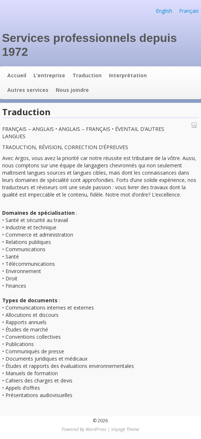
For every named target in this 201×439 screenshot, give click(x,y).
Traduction (87, 75)
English (164, 10)
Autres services (27, 89)
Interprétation (128, 75)
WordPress (96, 429)
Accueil (16, 75)
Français (189, 10)
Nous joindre (72, 89)
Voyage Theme (125, 429)
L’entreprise (49, 75)
